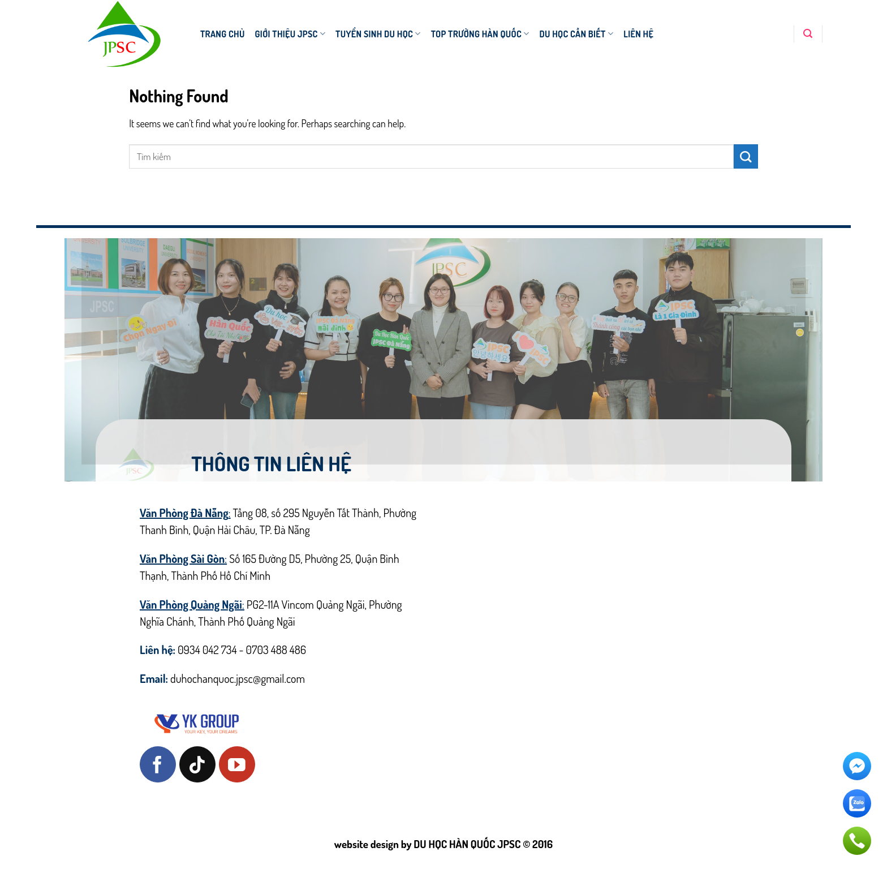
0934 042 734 (207, 649)
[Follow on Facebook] (158, 764)
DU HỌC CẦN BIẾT (576, 34)
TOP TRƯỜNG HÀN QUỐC (480, 34)
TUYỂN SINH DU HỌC (378, 34)
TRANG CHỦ (222, 34)
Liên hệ (638, 34)
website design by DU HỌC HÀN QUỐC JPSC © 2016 (443, 844)
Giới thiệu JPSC (290, 34)
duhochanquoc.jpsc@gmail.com (237, 678)
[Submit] (746, 156)
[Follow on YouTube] (237, 764)
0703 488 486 (276, 649)
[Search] (807, 34)
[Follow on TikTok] (197, 764)
